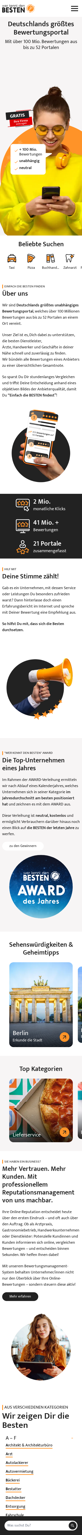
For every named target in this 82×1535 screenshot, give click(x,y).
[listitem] (29, 1445)
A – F (41, 1438)
